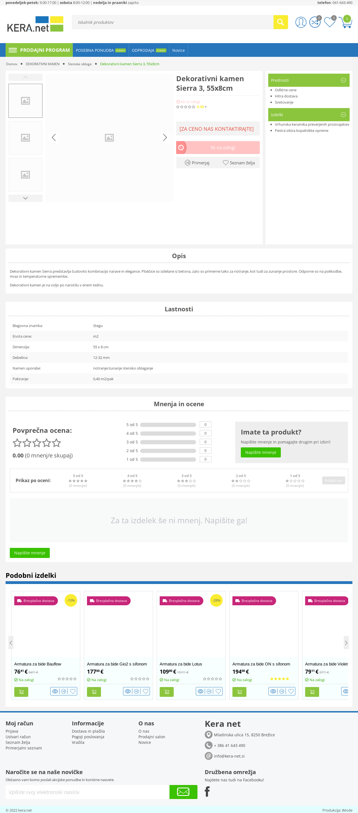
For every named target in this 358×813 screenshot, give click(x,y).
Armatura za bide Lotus (181, 664)
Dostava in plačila (88, 729)
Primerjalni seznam (24, 746)
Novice (144, 741)
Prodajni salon (151, 735)
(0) (218, 107)
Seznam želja (18, 741)
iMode (347, 808)
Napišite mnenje (244, 107)
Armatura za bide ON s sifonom (261, 664)
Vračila (78, 741)
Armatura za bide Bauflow (37, 664)
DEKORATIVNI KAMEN (45, 63)
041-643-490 (342, 2)
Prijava (12, 729)
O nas (143, 729)
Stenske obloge (84, 63)
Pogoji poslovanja (88, 735)
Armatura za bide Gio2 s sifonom (117, 664)
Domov (12, 63)
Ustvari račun (18, 735)
